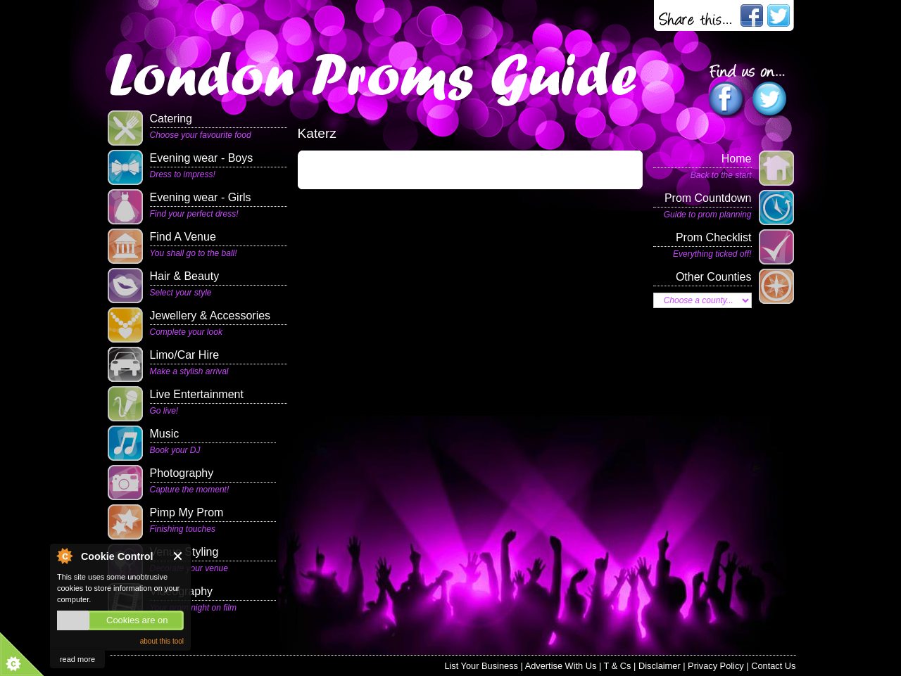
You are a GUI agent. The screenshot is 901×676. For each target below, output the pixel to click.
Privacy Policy (716, 666)
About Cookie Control (64, 556)
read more (77, 659)
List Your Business (481, 666)
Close (178, 556)
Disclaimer (659, 666)
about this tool (162, 641)
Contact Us (773, 666)
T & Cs (617, 666)
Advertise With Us (561, 666)
